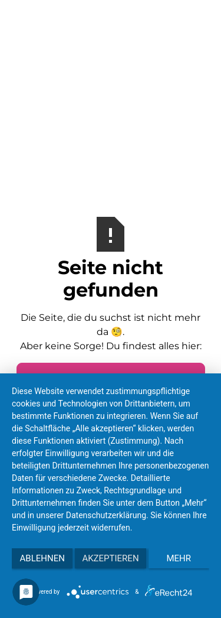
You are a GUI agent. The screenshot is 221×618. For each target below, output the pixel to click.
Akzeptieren (110, 558)
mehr (179, 558)
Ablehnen (42, 558)
